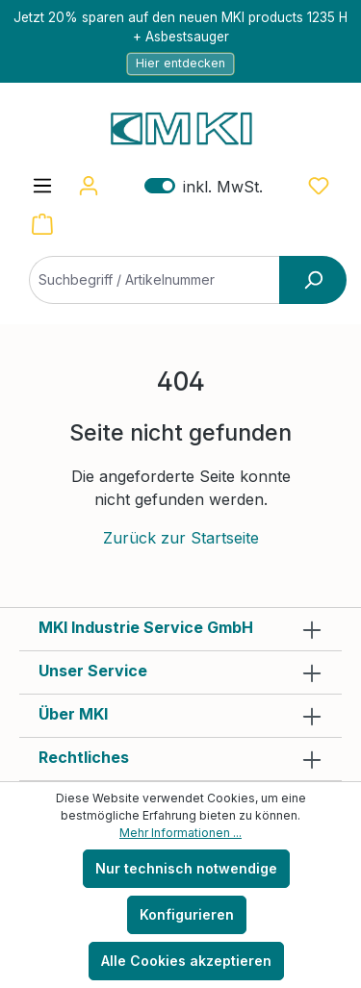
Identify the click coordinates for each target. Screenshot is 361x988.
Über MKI (73, 713)
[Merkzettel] (319, 185)
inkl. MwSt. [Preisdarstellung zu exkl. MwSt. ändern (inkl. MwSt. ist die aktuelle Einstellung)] (203, 186)
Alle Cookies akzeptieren (186, 960)
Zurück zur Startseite (181, 537)
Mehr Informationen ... (180, 832)
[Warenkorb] (42, 224)
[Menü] (42, 185)
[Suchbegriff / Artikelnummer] (178, 280)
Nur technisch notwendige (186, 868)
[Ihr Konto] (88, 185)
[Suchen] (313, 280)
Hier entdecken (180, 63)
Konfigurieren (187, 914)
